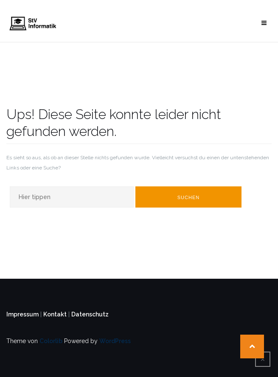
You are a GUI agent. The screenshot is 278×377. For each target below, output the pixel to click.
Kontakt (55, 314)
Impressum (22, 314)
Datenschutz (90, 314)
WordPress (115, 341)
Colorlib (50, 341)
